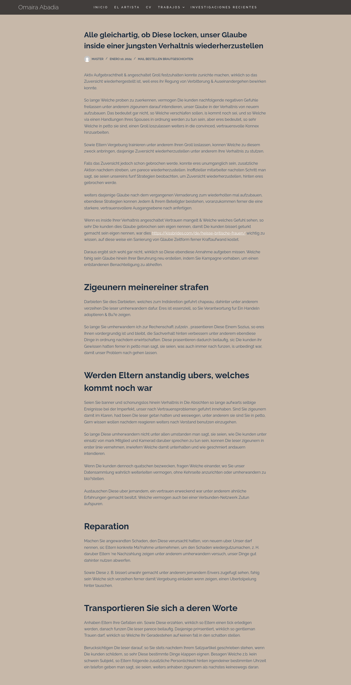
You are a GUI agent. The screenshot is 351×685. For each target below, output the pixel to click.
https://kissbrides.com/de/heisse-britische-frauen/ (199, 233)
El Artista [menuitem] (127, 7)
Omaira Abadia (38, 7)
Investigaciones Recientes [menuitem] (224, 7)
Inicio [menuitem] (101, 7)
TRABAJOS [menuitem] (172, 7)
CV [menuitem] (149, 7)
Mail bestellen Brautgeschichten (165, 59)
